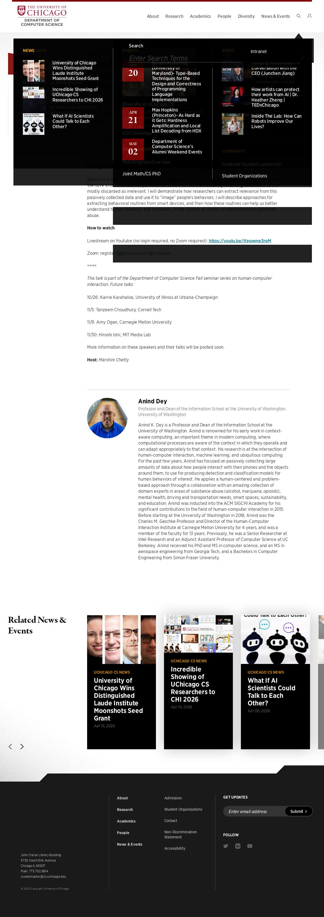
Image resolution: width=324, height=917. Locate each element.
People (224, 15)
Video (19, 132)
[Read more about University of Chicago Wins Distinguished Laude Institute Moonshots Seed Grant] (121, 682)
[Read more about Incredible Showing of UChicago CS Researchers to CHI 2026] (198, 682)
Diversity (246, 15)
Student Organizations (183, 809)
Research (174, 15)
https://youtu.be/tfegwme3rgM (240, 240)
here (120, 253)
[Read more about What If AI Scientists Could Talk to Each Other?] (275, 682)
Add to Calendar (109, 138)
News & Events (275, 15)
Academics (200, 15)
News (18, 98)
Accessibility (175, 848)
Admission (173, 797)
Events (20, 110)
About (153, 15)
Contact (170, 820)
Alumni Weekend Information (42, 121)
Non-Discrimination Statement (180, 834)
